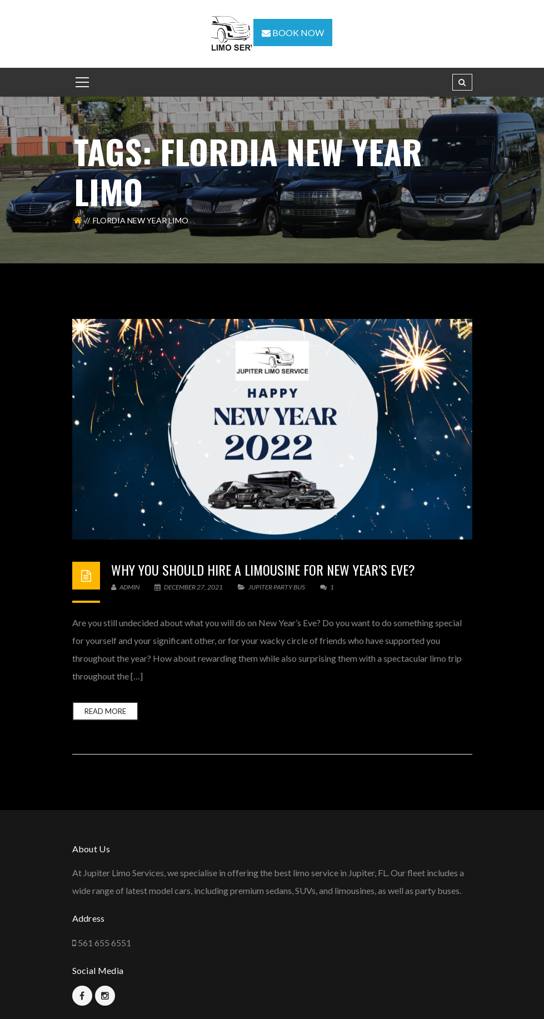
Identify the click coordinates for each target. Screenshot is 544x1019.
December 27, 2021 (189, 587)
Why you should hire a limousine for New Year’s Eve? (263, 570)
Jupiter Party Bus (276, 587)
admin (125, 587)
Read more (105, 711)
